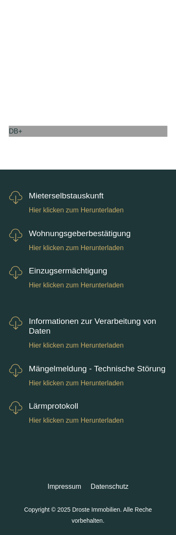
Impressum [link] (64, 486)
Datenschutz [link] (109, 486)
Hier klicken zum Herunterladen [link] (76, 210)
